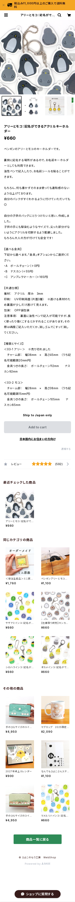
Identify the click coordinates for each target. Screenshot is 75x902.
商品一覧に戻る (37, 839)
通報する (66, 448)
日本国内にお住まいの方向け (38, 439)
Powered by (37, 863)
